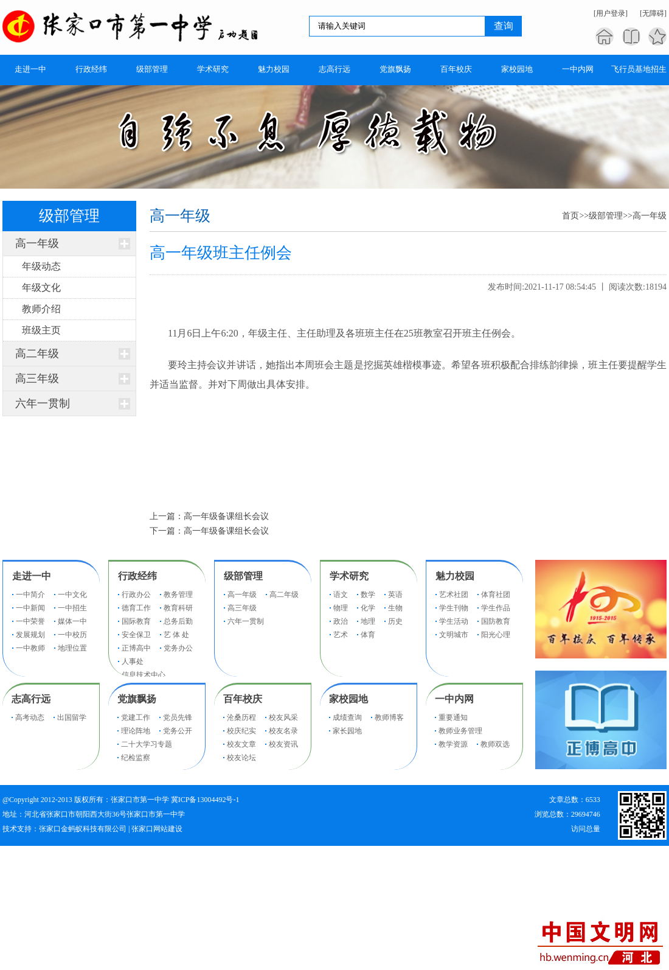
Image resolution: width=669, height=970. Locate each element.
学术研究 (349, 576)
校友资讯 (283, 744)
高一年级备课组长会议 (226, 516)
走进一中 (31, 576)
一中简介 (30, 594)
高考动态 (29, 717)
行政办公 (136, 594)
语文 (340, 594)
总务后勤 (178, 621)
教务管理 (178, 594)
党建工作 (135, 717)
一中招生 (72, 608)
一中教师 (30, 648)
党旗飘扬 (136, 699)
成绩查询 (347, 717)
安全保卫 (136, 634)
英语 (395, 594)
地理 (368, 621)
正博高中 (136, 648)
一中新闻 (30, 608)
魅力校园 (454, 576)
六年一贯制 (42, 403)
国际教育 (136, 621)
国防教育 (495, 621)
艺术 (340, 634)
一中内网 (454, 699)
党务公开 (177, 731)
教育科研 (178, 608)
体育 (368, 634)
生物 (395, 608)
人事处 (133, 661)
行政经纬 (137, 576)
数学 (368, 594)
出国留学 (71, 717)
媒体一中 (72, 621)
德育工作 (136, 608)
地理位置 (72, 648)
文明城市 (453, 634)
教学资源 (453, 744)
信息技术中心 (143, 675)
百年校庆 (242, 699)
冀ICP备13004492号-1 (205, 799)
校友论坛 (241, 757)
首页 (570, 215)
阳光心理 (495, 634)
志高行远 (31, 699)
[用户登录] (611, 13)
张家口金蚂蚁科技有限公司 (83, 829)
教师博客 (389, 717)
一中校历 (72, 634)
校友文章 (241, 744)
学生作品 (495, 608)
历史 (395, 621)
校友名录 (283, 731)
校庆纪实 (241, 731)
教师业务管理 (460, 731)
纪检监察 (135, 757)
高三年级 (37, 378)
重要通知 (453, 717)
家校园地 (348, 699)
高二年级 (37, 353)
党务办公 (178, 648)
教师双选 (495, 744)
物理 (340, 608)
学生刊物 (453, 608)
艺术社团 (453, 594)
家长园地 (347, 731)
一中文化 (72, 594)
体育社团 (495, 594)
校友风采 (283, 717)
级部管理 (606, 215)
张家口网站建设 (156, 829)
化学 (368, 608)
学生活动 (453, 621)
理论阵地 (135, 731)
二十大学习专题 (146, 744)
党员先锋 (177, 717)
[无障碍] (653, 13)
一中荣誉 (30, 621)
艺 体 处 (176, 634)
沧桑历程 (241, 717)
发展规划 (30, 634)
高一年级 (37, 243)
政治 (340, 621)
